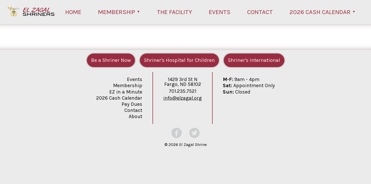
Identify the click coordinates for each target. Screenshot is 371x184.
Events (220, 12)
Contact (260, 12)
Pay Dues (132, 104)
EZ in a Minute (125, 92)
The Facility (174, 12)
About (135, 116)
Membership (116, 12)
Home (73, 12)
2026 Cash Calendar (320, 12)
